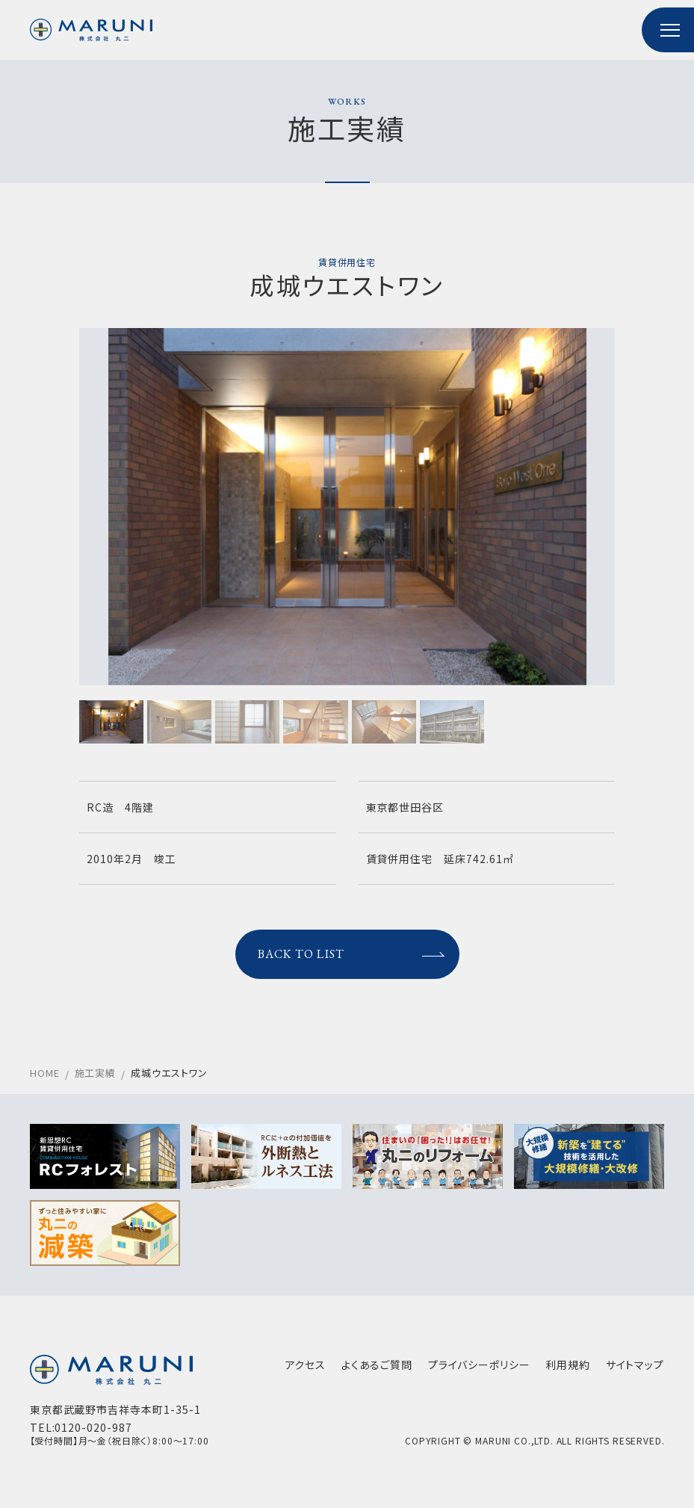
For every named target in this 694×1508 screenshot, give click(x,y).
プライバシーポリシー (478, 1367)
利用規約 (567, 1367)
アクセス (305, 1367)
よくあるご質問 (376, 1367)
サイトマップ (634, 1367)
